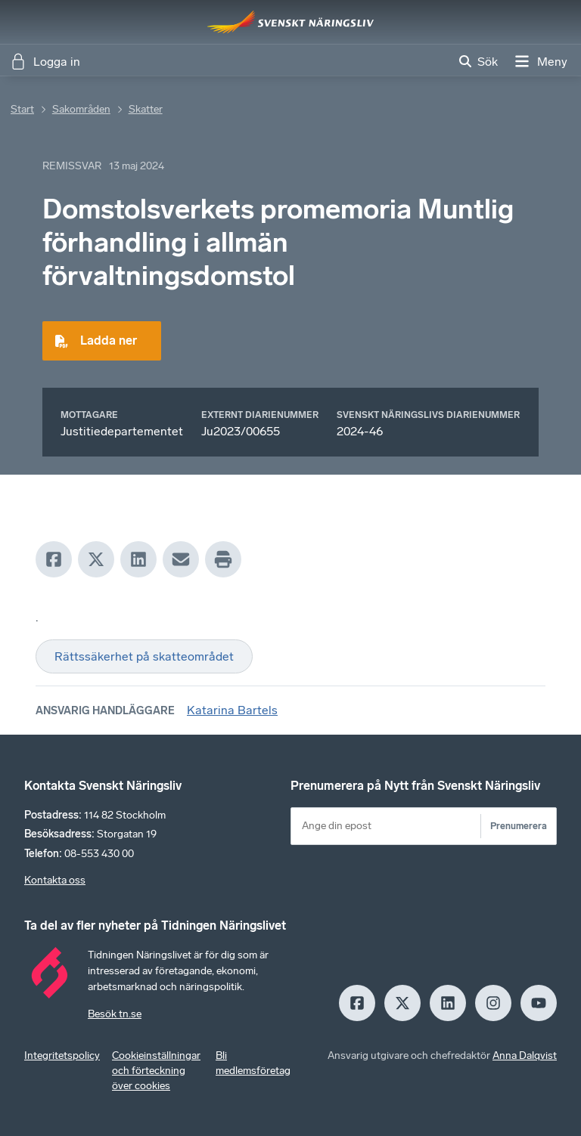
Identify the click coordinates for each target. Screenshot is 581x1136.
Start (22, 109)
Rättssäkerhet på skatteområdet (144, 656)
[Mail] (181, 559)
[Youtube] (538, 1003)
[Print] (223, 559)
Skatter (146, 109)
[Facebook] (54, 559)
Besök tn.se (114, 1014)
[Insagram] (493, 1003)
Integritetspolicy (62, 1055)
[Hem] (290, 22)
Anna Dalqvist (524, 1055)
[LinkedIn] (138, 559)
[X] (96, 559)
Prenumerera (518, 825)
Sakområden (81, 109)
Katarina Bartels (232, 710)
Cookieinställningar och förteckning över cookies (156, 1070)
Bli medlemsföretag (253, 1063)
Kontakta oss (54, 880)
